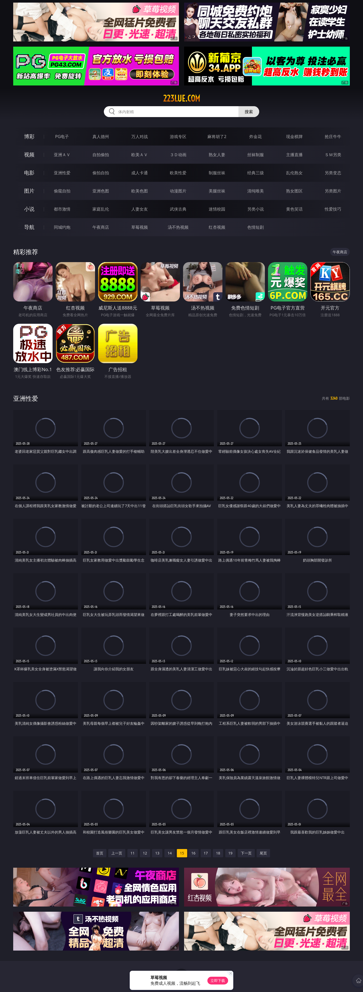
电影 (29, 172)
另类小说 (255, 209)
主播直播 (294, 154)
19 (230, 853)
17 (206, 853)
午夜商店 (100, 227)
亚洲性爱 (62, 173)
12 (145, 853)
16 (193, 853)
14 (170, 853)
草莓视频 (139, 227)
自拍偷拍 (100, 154)
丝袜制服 (255, 154)
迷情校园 (217, 209)
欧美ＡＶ (139, 154)
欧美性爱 (178, 173)
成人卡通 (139, 173)
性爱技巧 (333, 209)
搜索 (249, 111)
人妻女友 (139, 209)
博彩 (29, 136)
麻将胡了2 (216, 136)
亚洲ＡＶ (62, 154)
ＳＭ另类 (333, 154)
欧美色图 (139, 191)
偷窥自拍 (62, 191)
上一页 (116, 853)
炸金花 (255, 136)
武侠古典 (178, 209)
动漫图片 (178, 191)
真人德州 (100, 136)
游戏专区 (178, 136)
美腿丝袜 (217, 191)
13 (157, 853)
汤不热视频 (178, 227)
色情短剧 (255, 227)
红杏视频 (217, 227)
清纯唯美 (255, 191)
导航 (29, 227)
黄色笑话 (294, 209)
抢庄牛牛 (333, 136)
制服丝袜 (217, 173)
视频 (29, 154)
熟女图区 (294, 191)
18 (218, 853)
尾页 (263, 853)
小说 (29, 208)
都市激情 (62, 209)
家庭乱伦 (100, 209)
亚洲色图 (100, 191)
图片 (29, 190)
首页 (99, 853)
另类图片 (333, 191)
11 (132, 853)
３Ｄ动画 (178, 154)
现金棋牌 (294, 136)
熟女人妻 (217, 154)
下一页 (246, 853)
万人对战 (139, 136)
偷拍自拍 (100, 173)
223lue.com (181, 98)
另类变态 (333, 173)
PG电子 (62, 136)
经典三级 (255, 173)
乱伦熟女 (294, 173)
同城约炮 (62, 227)
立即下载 (217, 980)
